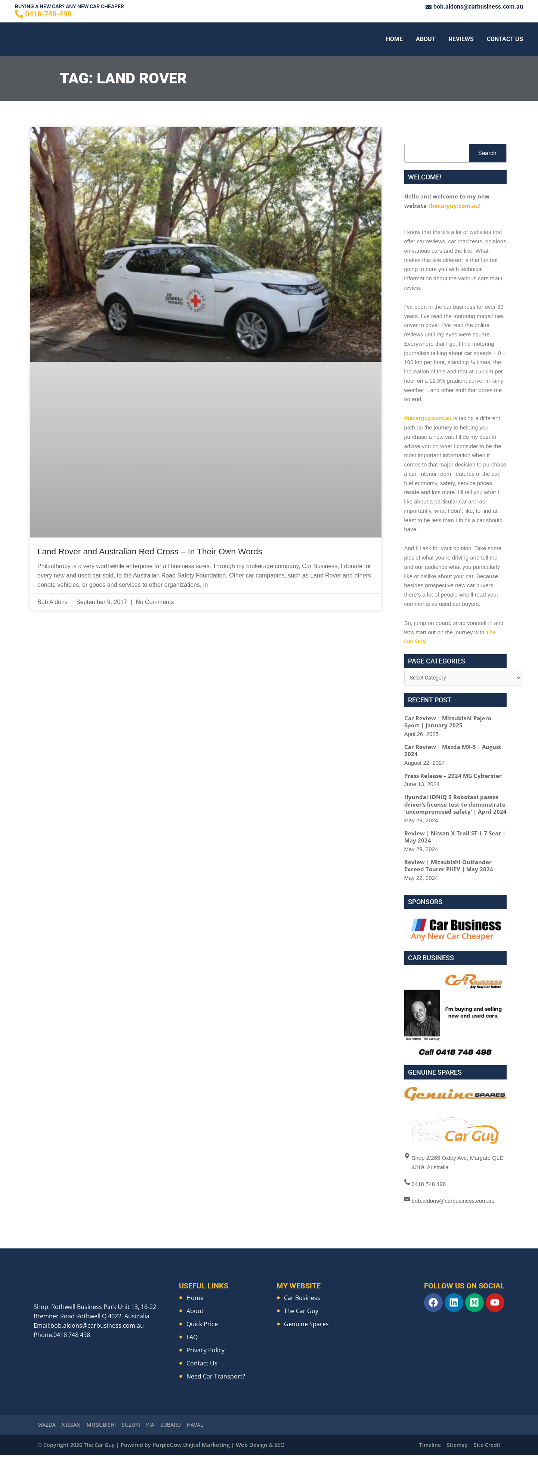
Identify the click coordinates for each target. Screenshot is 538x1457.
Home (394, 39)
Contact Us (505, 39)
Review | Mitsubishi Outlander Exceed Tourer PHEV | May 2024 (448, 866)
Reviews (461, 39)
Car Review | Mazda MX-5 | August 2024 (452, 751)
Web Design (247, 1446)
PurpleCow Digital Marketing (189, 1446)
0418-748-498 (48, 13)
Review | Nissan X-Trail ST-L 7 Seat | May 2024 (454, 838)
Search (487, 153)
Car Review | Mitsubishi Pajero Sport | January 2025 (447, 722)
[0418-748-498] (19, 14)
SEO (273, 1446)
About (426, 39)
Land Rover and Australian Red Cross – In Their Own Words (167, 551)
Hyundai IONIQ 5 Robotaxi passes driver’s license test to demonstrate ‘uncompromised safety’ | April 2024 (455, 805)
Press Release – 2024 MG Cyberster (453, 776)
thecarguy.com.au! (454, 205)
